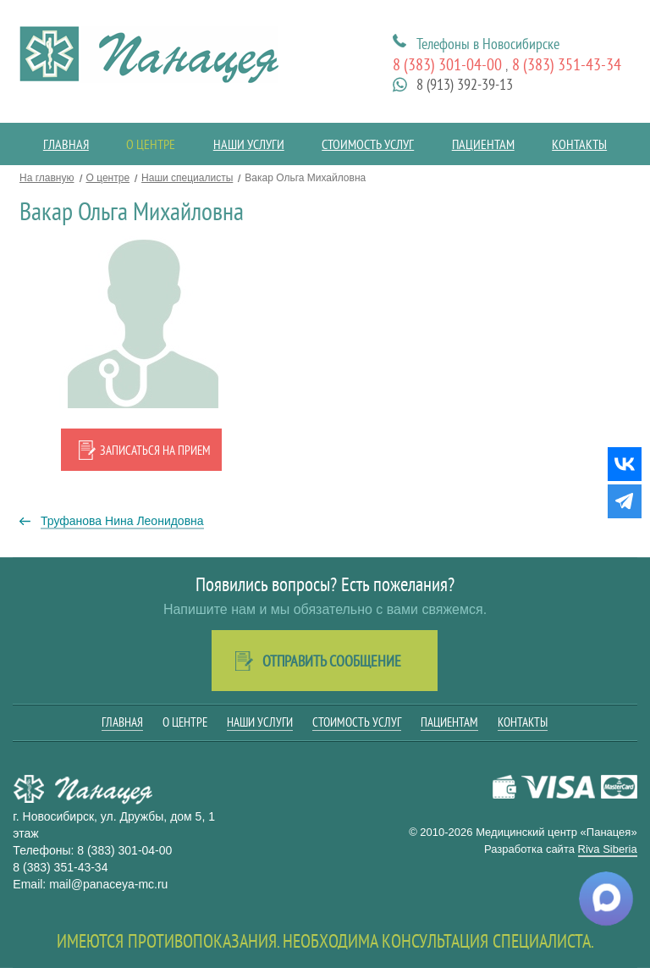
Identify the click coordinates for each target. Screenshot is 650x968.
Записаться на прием (155, 450)
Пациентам (483, 144)
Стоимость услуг (368, 144)
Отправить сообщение (331, 661)
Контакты (579, 144)
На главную (46, 178)
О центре (150, 144)
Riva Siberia (607, 849)
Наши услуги (248, 144)
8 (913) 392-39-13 (464, 84)
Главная (66, 144)
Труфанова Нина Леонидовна (122, 521)
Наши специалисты (187, 178)
